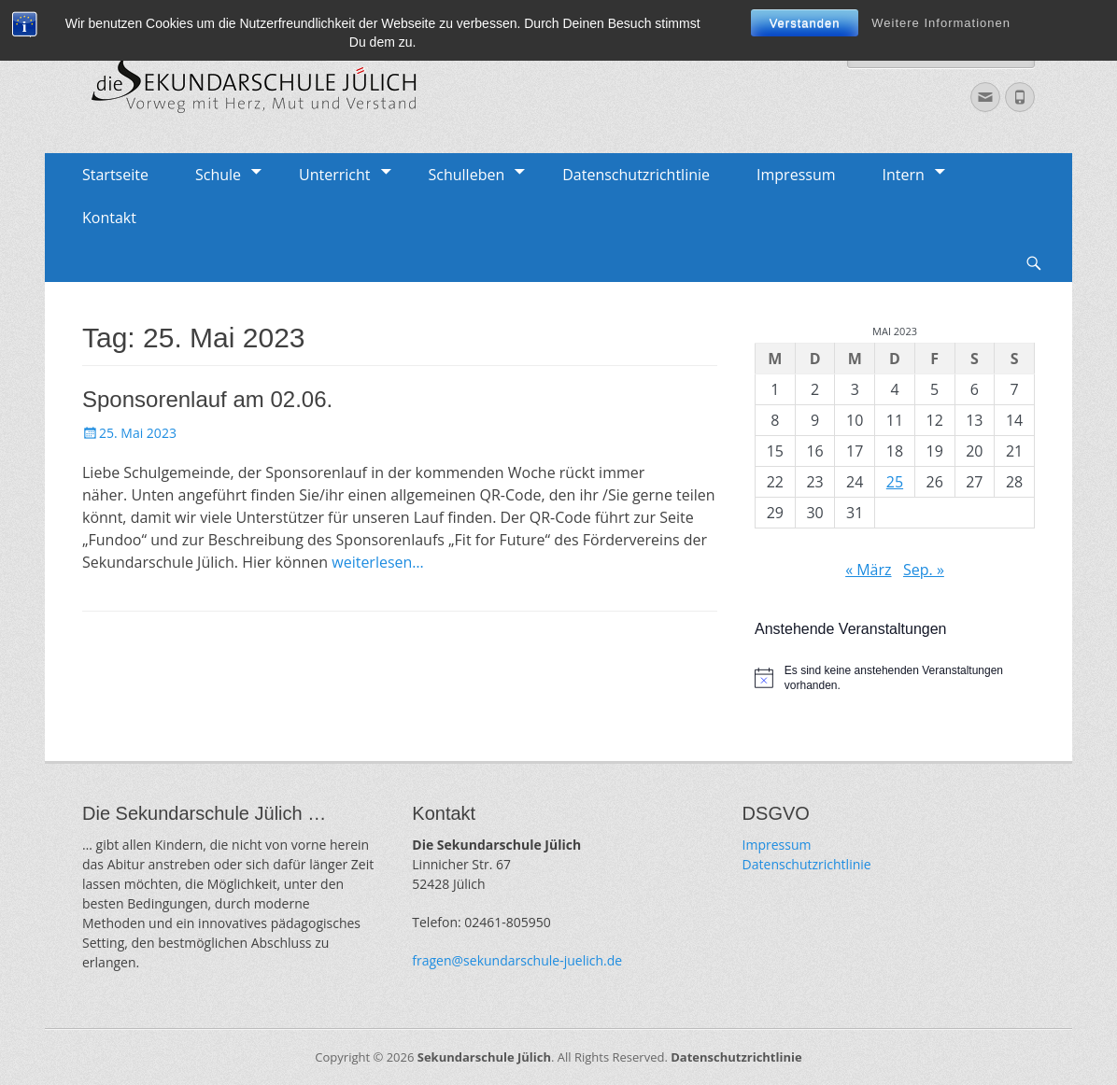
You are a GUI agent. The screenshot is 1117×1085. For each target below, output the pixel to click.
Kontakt (109, 217)
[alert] (895, 678)
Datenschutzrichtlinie (636, 174)
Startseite (115, 174)
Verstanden (805, 23)
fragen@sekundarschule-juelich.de (517, 960)
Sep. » (923, 569)
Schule (218, 174)
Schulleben (467, 174)
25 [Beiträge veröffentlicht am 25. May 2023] (894, 482)
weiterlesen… (378, 562)
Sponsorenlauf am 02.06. (207, 399)
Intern (904, 174)
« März (868, 569)
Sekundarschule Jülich (484, 1057)
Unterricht (334, 174)
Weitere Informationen (941, 23)
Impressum (795, 174)
